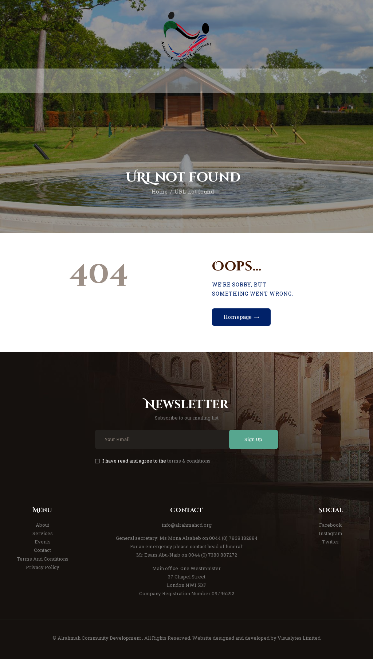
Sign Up (253, 439)
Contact (42, 550)
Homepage (238, 316)
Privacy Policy (42, 567)
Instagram (330, 533)
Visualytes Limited (299, 638)
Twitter (330, 541)
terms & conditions (189, 460)
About (42, 525)
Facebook (330, 525)
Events (43, 541)
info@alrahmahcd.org (187, 525)
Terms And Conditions (42, 558)
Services (42, 533)
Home (160, 191)
